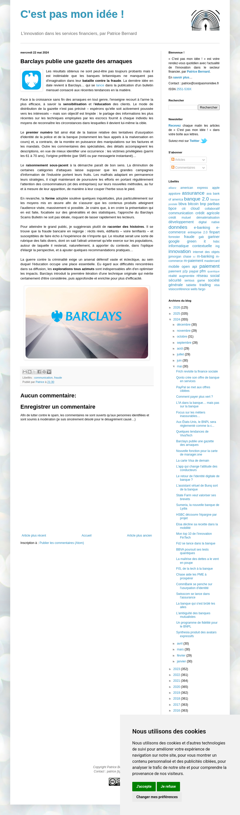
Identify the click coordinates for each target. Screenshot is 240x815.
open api (189, 266)
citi (184, 208)
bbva (182, 204)
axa (209, 193)
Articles (178, 160)
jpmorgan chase (180, 256)
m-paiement (193, 261)
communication (43, 377)
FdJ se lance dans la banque (195, 543)
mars (181, 649)
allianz (172, 187)
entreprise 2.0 (197, 232)
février (181, 655)
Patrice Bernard (198, 71)
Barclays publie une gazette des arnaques (195, 443)
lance (100, 85)
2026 (177, 307)
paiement (209, 266)
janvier (182, 661)
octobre (182, 336)
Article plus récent (34, 535)
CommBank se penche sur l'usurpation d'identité (194, 586)
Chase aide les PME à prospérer (191, 576)
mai (180, 366)
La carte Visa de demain (192, 460)
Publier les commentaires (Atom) (62, 543)
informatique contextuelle (190, 246)
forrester (174, 237)
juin (180, 360)
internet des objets (206, 252)
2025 (177, 313)
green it (196, 241)
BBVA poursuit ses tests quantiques (192, 551)
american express (194, 188)
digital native (209, 222)
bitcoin (193, 204)
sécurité (175, 280)
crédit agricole (208, 213)
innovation (180, 251)
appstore (175, 193)
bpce (172, 208)
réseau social (208, 276)
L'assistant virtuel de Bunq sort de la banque (197, 487)
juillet (181, 354)
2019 (177, 692)
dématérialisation (208, 217)
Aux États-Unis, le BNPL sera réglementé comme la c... (196, 423)
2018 (177, 698)
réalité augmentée (181, 276)
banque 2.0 (196, 199)
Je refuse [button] (168, 786)
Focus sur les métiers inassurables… (190, 414)
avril (180, 643)
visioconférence (179, 289)
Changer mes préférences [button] (157, 797)
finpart (214, 232)
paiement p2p (178, 271)
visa (217, 285)
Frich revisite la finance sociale (197, 371)
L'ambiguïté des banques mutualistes (193, 615)
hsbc (216, 241)
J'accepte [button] (144, 786)
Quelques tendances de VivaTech (192, 433)
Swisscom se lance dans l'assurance (193, 595)
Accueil (87, 535)
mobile (174, 266)
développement (181, 222)
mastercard (212, 261)
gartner (214, 237)
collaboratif (212, 208)
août (180, 348)
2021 (177, 681)
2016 (177, 710)
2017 (177, 704)
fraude (58, 377)
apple (216, 188)
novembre (184, 330)
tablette (191, 285)
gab (201, 237)
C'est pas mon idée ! (72, 14)
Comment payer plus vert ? (194, 396)
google (174, 241)
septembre (184, 342)
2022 (177, 675)
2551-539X (183, 89)
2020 (177, 687)
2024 (177, 319)
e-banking (202, 227)
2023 (177, 669)
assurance (193, 193)
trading (205, 285)
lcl (194, 256)
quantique (214, 271)
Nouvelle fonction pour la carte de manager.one (197, 452)
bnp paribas (210, 204)
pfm (203, 271)
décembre (184, 324)
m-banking (205, 256)
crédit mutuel (180, 217)
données (178, 227)
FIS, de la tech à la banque (194, 568)
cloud (195, 208)
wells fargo (198, 289)
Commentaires (183, 167)
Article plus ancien (139, 535)
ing (217, 246)
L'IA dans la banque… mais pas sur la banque (197, 404)
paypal (193, 271)
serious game (195, 280)
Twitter (194, 141)
